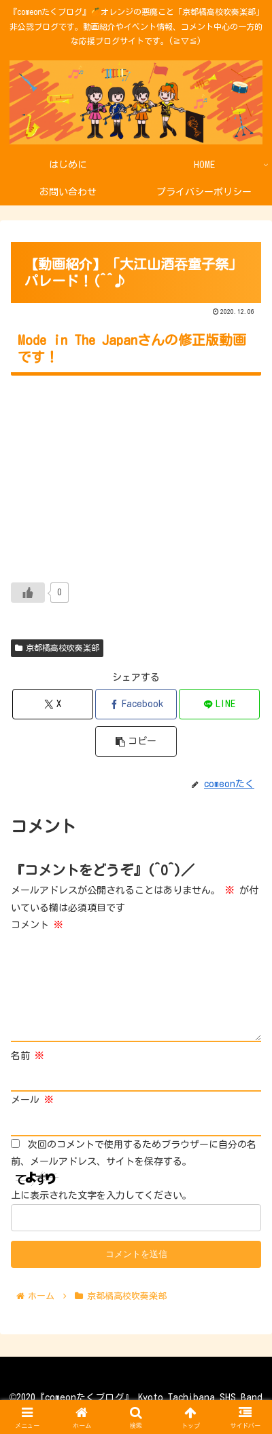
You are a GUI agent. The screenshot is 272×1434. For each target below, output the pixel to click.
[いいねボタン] (28, 592)
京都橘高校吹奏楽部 (57, 647)
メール (32, 1099)
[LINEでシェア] (219, 704)
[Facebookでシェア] (136, 704)
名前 (27, 1055)
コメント (37, 925)
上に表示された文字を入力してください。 (101, 1195)
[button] (136, 741)
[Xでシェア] (53, 704)
